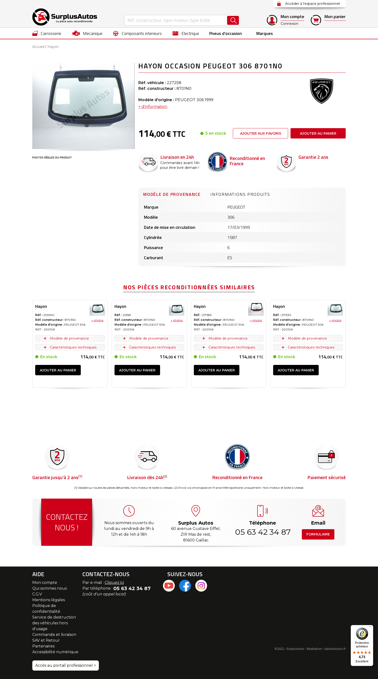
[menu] (189, 33)
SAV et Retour (46, 640)
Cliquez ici (114, 582)
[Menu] (370, 628)
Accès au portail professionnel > (65, 665)
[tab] (172, 194)
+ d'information (152, 106)
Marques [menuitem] (264, 33)
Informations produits (240, 194)
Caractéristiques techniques (73, 347)
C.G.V (37, 594)
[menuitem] (47, 33)
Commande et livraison (54, 634)
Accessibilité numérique (55, 652)
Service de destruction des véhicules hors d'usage (54, 623)
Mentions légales (48, 600)
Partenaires (43, 646)
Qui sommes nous (49, 588)
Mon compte (44, 582)
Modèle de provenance (172, 194)
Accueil (38, 47)
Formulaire (318, 534)
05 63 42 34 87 (262, 532)
